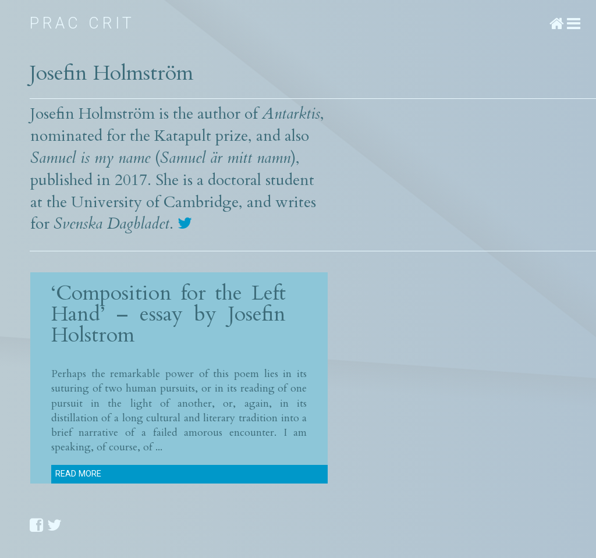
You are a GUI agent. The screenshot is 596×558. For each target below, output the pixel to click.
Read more (78, 474)
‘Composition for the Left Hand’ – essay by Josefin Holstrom (168, 314)
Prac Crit (82, 23)
